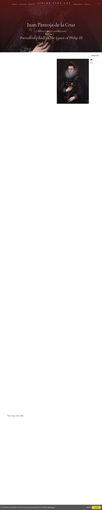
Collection (23, 4)
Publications (77, 4)
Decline (89, 507)
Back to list (95, 55)
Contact (87, 4)
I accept (96, 507)
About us (31, 4)
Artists (14, 4)
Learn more (51, 507)
